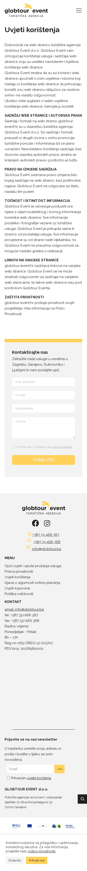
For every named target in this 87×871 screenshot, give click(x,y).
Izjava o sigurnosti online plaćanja (32, 583)
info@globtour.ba (46, 549)
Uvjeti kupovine (17, 588)
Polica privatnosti (19, 571)
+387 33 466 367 (45, 535)
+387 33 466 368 (46, 542)
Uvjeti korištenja (17, 577)
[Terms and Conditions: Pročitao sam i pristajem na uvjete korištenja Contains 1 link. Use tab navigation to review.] (42, 446)
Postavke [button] (15, 860)
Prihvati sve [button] (37, 860)
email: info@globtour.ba (24, 609)
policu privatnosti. (42, 851)
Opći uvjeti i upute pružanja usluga (33, 566)
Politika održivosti (19, 594)
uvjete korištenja (61, 447)
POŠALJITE (43, 460)
